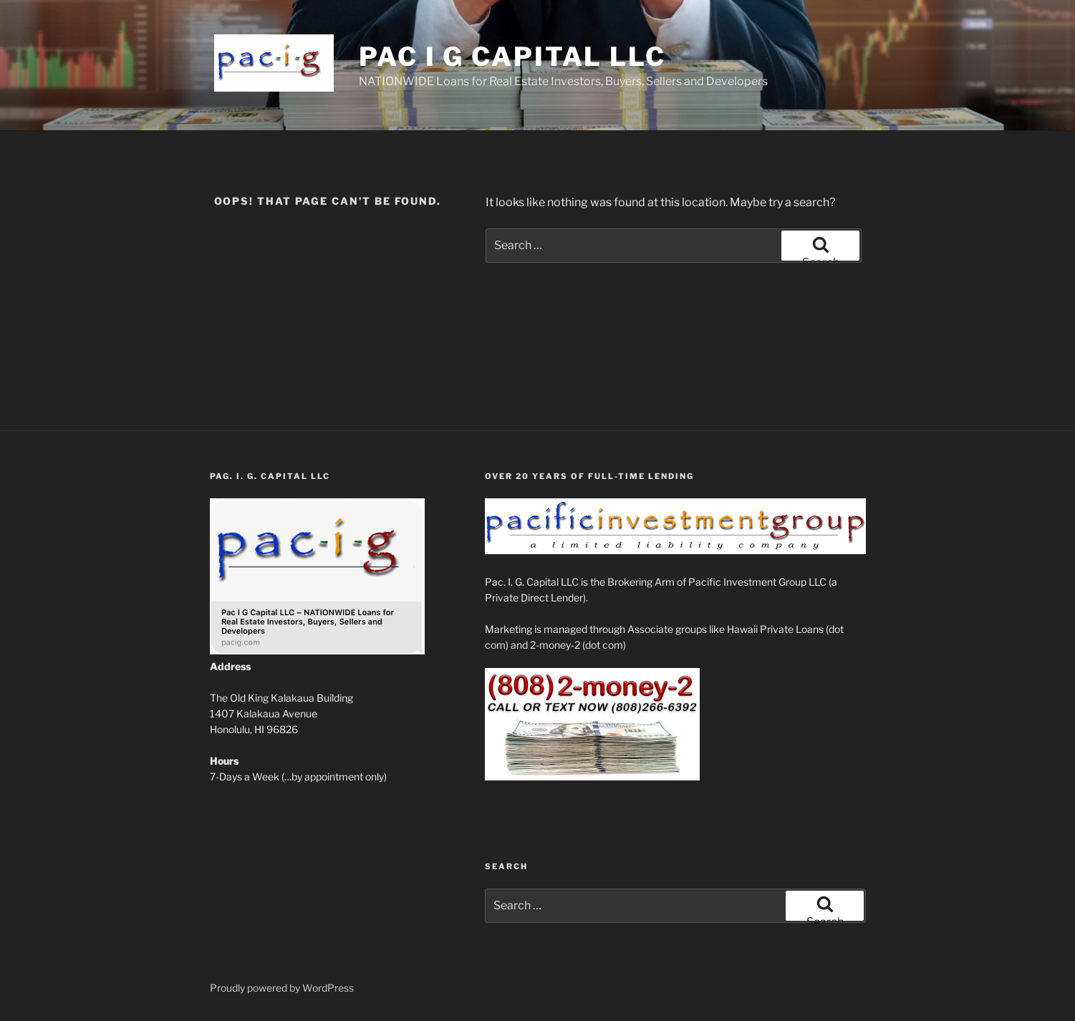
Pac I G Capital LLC (512, 56)
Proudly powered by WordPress (282, 988)
